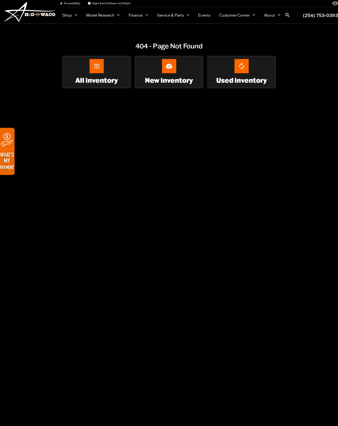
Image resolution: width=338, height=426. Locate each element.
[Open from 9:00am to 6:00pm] (109, 3)
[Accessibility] (70, 3)
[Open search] (287, 15)
